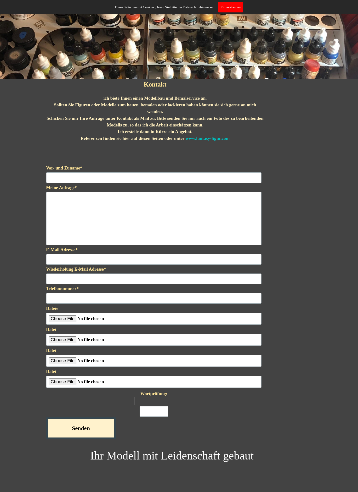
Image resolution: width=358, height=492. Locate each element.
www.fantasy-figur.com (208, 138)
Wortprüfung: (153, 393)
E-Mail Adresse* (62, 249)
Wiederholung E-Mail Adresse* (76, 269)
